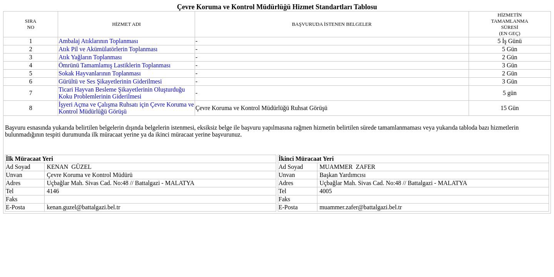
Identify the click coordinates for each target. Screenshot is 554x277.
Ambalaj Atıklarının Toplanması (98, 41)
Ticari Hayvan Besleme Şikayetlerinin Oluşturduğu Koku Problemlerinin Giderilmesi (121, 93)
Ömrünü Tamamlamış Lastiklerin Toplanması (114, 65)
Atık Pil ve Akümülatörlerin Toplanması (107, 49)
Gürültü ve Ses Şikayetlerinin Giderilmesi (110, 81)
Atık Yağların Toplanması (90, 57)
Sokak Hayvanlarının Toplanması (99, 73)
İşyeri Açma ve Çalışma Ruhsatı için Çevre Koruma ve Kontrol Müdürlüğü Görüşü (126, 108)
